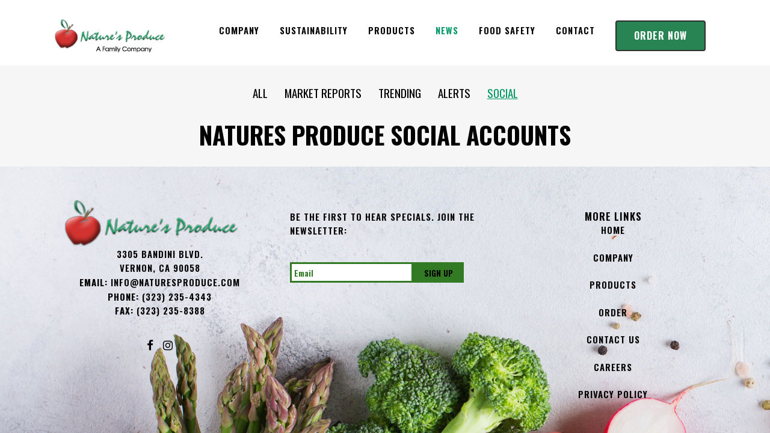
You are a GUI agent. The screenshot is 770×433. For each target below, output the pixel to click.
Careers (613, 366)
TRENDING (392, 92)
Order (613, 312)
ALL (269, 92)
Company (613, 257)
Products (613, 284)
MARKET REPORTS (324, 92)
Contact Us (613, 339)
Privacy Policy (613, 394)
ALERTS (454, 92)
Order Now (660, 35)
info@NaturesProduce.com (175, 282)
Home (613, 229)
